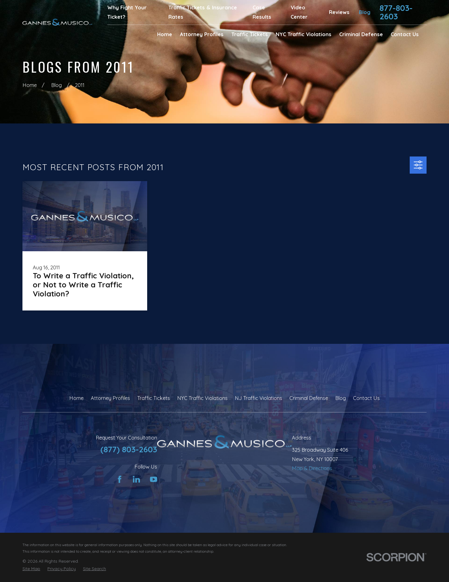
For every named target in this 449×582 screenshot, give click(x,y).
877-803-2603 (396, 12)
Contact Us (366, 398)
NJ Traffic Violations (258, 398)
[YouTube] (153, 479)
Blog (364, 12)
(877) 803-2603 (128, 449)
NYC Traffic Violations (202, 398)
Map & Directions (312, 468)
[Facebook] (119, 479)
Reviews (339, 12)
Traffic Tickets (153, 398)
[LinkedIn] (136, 479)
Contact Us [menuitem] (405, 34)
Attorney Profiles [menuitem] (202, 34)
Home (76, 398)
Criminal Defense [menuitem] (361, 34)
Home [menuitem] (164, 34)
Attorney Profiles (110, 398)
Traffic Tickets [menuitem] (249, 34)
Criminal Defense (308, 398)
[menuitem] (31, 569)
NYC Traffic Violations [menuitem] (303, 34)
